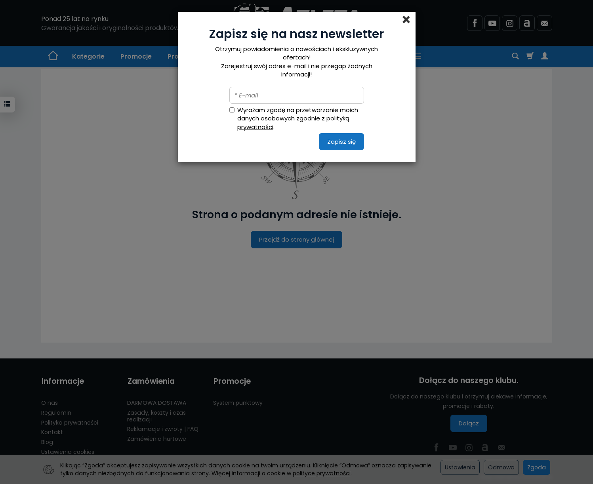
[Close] (406, 20)
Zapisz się (341, 141)
